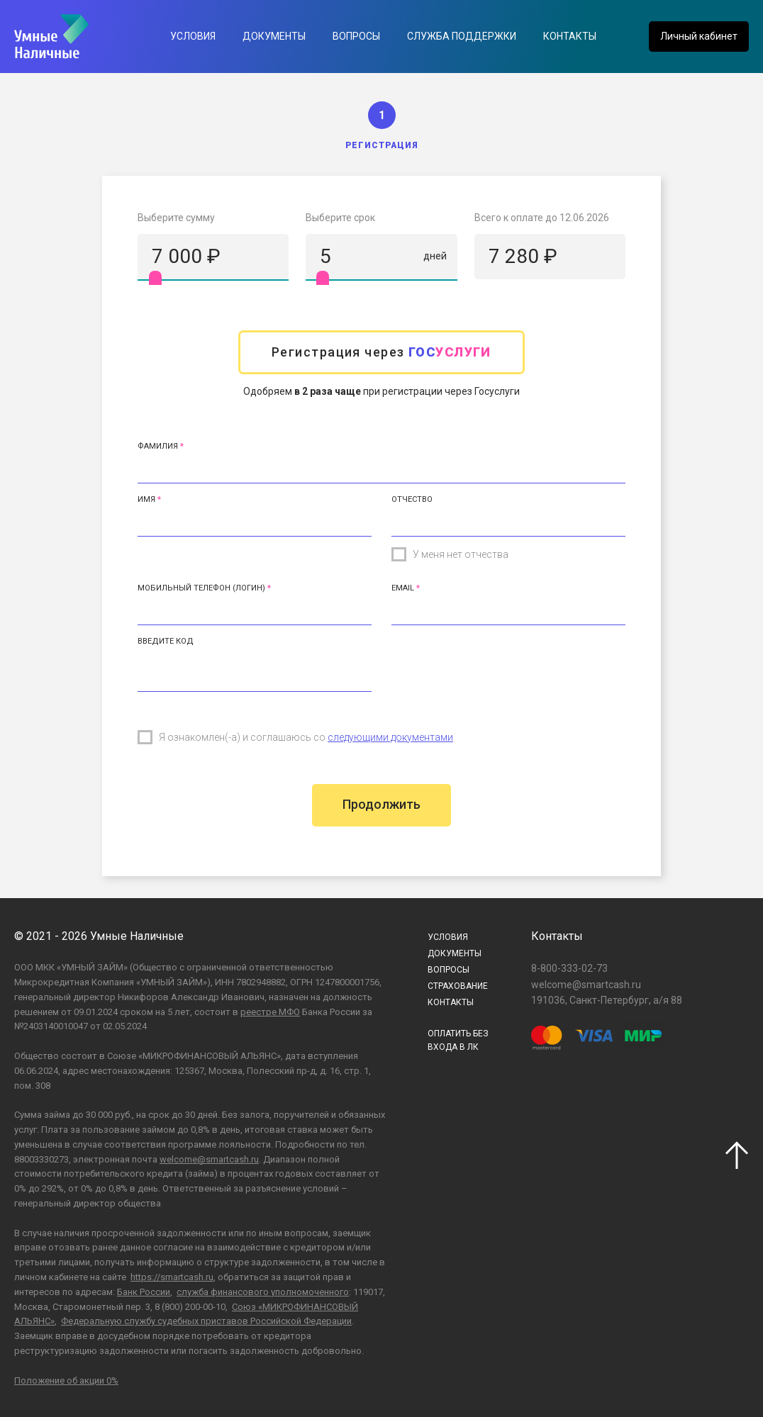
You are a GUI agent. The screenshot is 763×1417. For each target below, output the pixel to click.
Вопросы (356, 36)
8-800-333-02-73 (569, 968)
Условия (193, 36)
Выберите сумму (176, 217)
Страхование (458, 986)
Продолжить (381, 804)
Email (402, 588)
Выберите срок (340, 217)
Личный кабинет (698, 36)
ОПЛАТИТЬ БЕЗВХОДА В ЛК (458, 1040)
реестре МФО (270, 1012)
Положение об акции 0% (66, 1380)
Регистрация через (381, 352)
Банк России (143, 1292)
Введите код (166, 641)
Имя (146, 499)
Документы (274, 36)
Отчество (412, 499)
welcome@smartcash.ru (209, 1159)
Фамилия (158, 446)
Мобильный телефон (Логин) (201, 588)
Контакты (569, 36)
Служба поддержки (461, 36)
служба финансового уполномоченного (263, 1292)
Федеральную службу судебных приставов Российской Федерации (206, 1321)
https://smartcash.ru (171, 1277)
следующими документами (390, 737)
